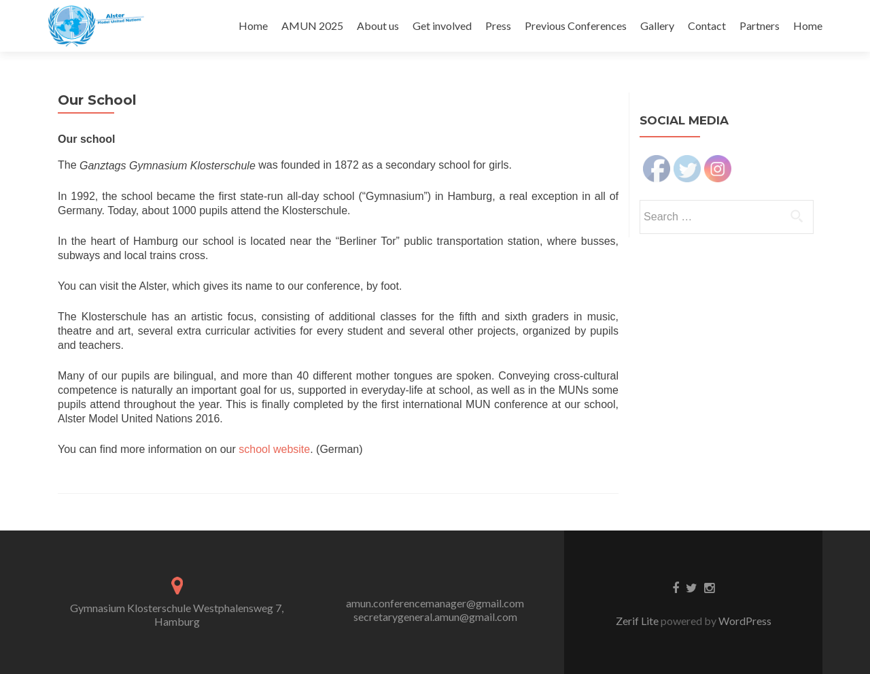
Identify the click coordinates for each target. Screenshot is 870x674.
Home (253, 25)
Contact (707, 25)
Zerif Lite (638, 620)
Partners (760, 25)
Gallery (657, 25)
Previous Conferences (576, 25)
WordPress (743, 620)
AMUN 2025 (312, 25)
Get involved (442, 25)
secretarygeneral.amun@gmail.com (435, 616)
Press (498, 25)
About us (378, 25)
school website (274, 449)
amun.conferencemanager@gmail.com (435, 602)
